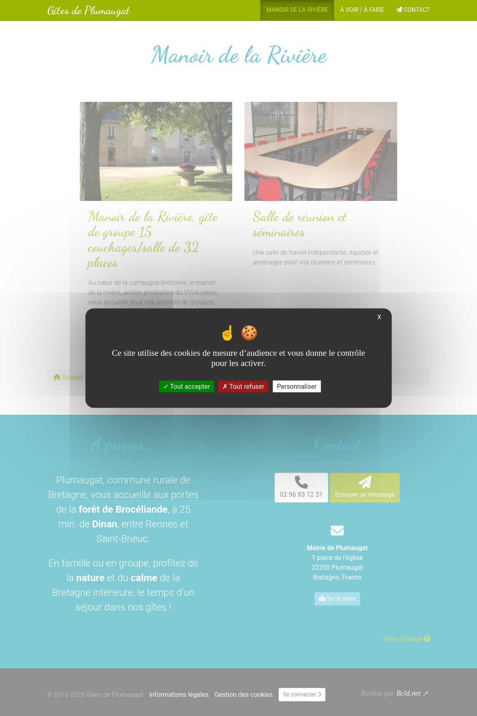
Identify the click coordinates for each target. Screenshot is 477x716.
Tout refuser (243, 386)
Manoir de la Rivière (297, 10)
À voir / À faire (362, 10)
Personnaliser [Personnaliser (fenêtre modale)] (297, 386)
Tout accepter (186, 386)
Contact (413, 10)
